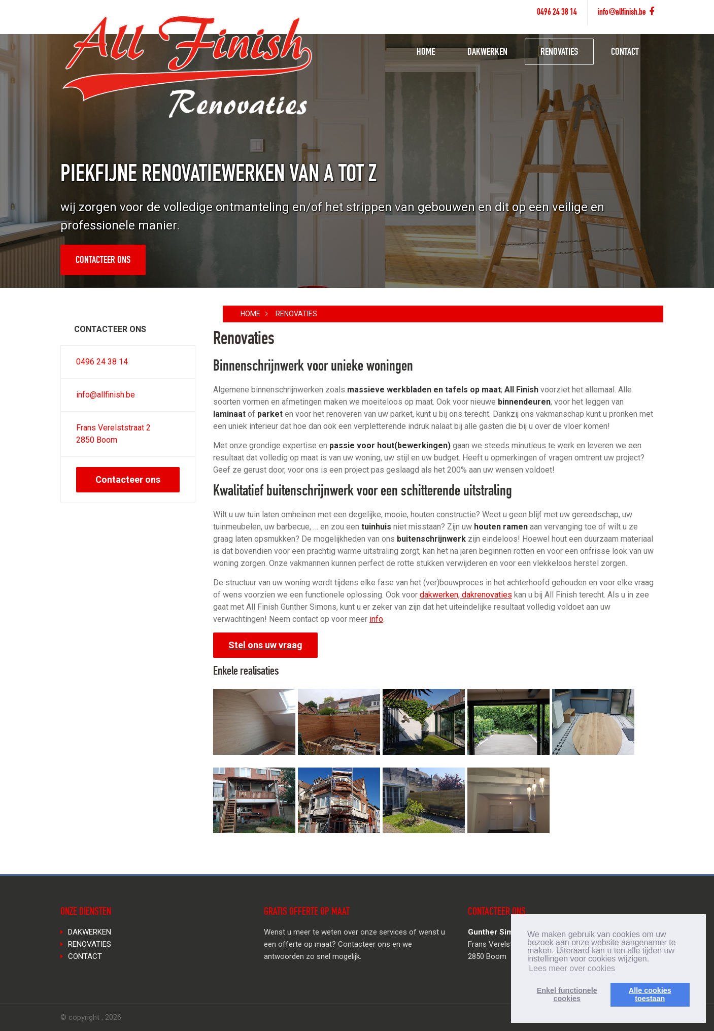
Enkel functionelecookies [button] (567, 994)
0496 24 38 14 (557, 12)
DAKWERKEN (487, 53)
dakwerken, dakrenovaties (466, 595)
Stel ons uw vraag (265, 645)
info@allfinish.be (622, 12)
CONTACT (625, 53)
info (376, 619)
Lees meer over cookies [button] (572, 968)
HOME (426, 53)
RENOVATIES (559, 53)
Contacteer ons (103, 261)
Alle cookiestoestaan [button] (650, 994)
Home (250, 314)
